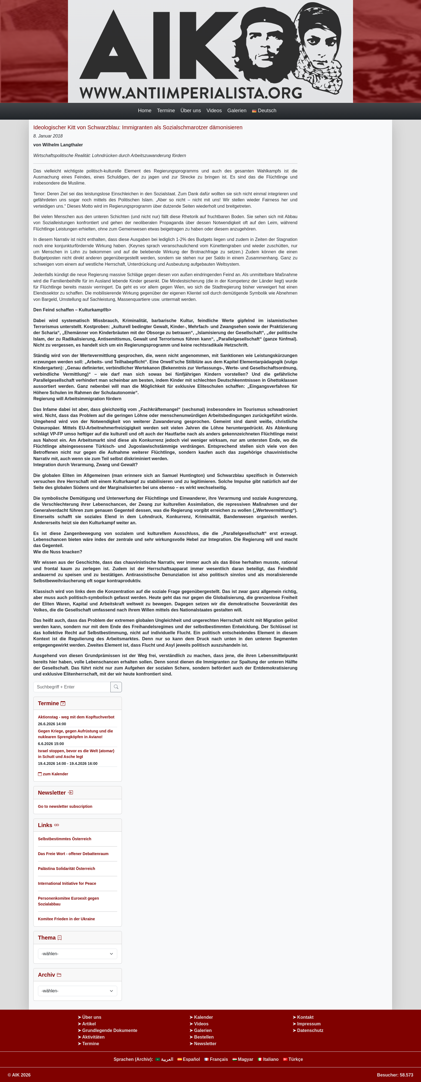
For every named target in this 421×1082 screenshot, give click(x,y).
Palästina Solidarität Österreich (66, 868)
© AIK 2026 (19, 1075)
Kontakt (305, 1017)
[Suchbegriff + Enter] (72, 687)
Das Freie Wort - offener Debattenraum (73, 854)
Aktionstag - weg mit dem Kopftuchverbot (76, 717)
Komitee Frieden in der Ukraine (66, 919)
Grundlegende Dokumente (109, 1030)
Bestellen (204, 1037)
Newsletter (205, 1043)
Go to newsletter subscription (65, 806)
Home (145, 110)
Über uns (191, 110)
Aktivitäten (93, 1037)
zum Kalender (53, 774)
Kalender (203, 1017)
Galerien (236, 110)
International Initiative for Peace (67, 883)
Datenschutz (310, 1030)
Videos (214, 110)
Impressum (309, 1023)
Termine (166, 110)
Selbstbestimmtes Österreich (64, 839)
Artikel (89, 1023)
